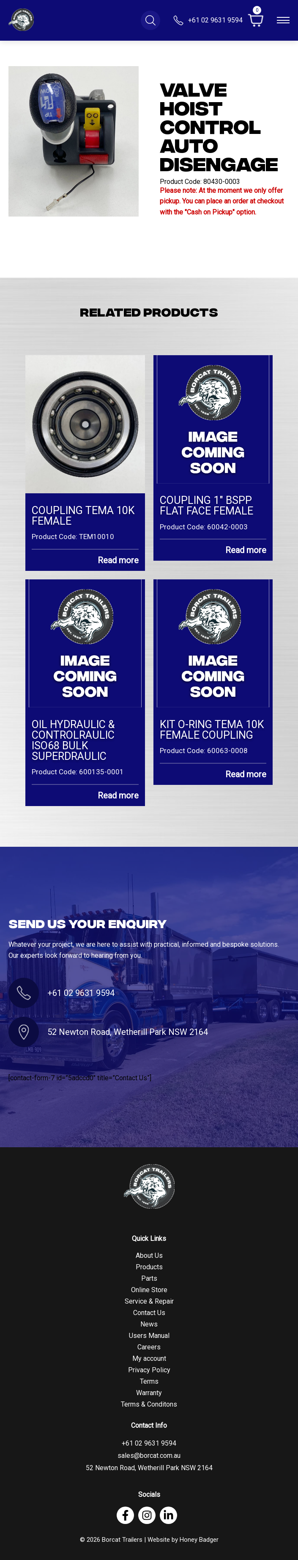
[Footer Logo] (149, 1187)
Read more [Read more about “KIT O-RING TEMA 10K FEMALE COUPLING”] (245, 774)
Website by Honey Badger (183, 1539)
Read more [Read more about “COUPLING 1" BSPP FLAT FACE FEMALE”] (245, 550)
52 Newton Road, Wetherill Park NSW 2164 (108, 1032)
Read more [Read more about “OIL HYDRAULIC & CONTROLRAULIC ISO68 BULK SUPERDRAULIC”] (118, 795)
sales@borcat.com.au (149, 1456)
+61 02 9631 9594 (61, 993)
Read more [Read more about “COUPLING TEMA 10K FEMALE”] (118, 560)
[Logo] (21, 20)
